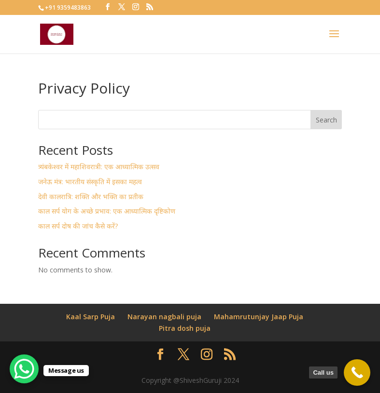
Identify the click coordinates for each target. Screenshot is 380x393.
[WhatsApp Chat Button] (24, 368)
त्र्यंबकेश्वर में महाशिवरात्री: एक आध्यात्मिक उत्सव (98, 166)
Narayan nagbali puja (164, 316)
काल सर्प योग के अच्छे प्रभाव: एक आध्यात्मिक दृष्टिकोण (106, 211)
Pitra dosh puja (185, 328)
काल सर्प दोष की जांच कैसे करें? (78, 225)
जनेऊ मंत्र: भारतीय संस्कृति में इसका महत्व (90, 181)
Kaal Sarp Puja (90, 316)
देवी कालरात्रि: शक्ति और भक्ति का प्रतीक (90, 196)
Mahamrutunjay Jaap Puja (258, 316)
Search (326, 119)
